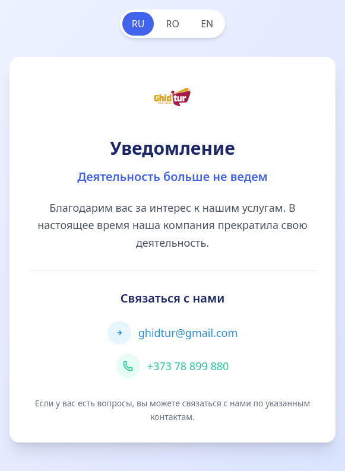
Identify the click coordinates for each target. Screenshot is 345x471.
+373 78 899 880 (188, 366)
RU (138, 23)
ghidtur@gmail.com (188, 333)
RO (172, 23)
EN (207, 23)
